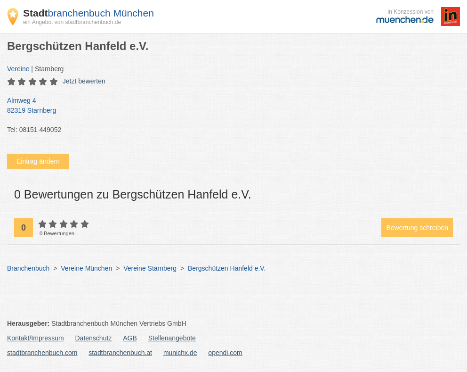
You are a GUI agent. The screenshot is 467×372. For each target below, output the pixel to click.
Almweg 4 (229, 106)
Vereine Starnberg (150, 268)
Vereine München (86, 268)
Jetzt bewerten (84, 81)
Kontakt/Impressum (35, 338)
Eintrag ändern (38, 161)
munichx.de (180, 352)
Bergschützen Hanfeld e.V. (227, 268)
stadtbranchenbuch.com (42, 352)
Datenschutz (93, 338)
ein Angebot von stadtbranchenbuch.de (72, 22)
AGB (130, 338)
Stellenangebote (172, 338)
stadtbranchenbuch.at (120, 352)
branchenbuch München (88, 13)
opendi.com (225, 352)
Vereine (18, 69)
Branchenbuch (28, 268)
